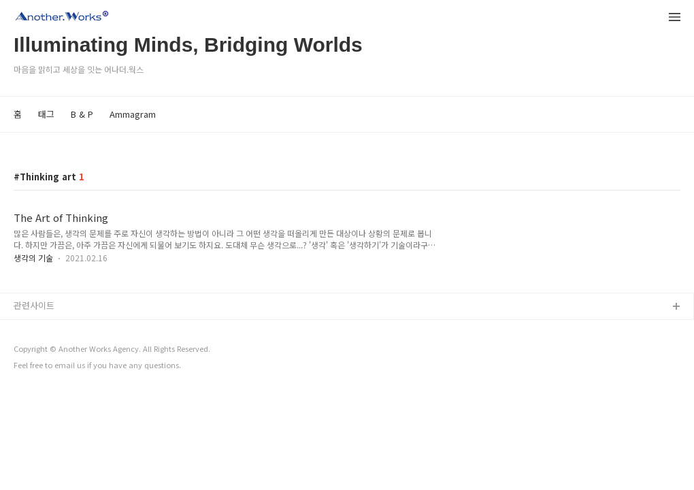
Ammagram (133, 114)
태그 (46, 114)
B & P (82, 114)
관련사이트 (34, 305)
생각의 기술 (33, 257)
